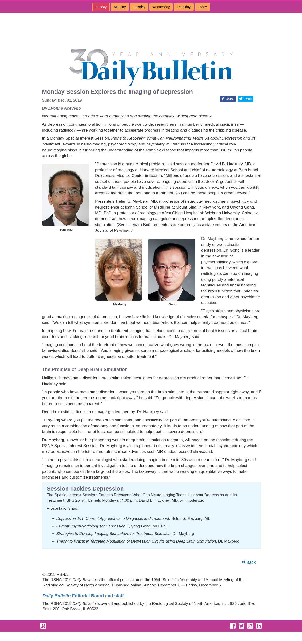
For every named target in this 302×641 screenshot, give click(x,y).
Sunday (101, 7)
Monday (120, 7)
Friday (202, 7)
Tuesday (139, 7)
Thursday (183, 7)
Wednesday (161, 7)
